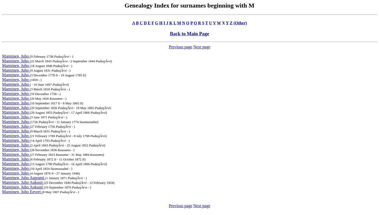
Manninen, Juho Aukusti (23, 182)
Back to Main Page (189, 33)
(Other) (240, 23)
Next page (201, 47)
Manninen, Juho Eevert (22, 192)
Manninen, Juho (16, 56)
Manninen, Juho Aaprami (23, 178)
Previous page (180, 47)
